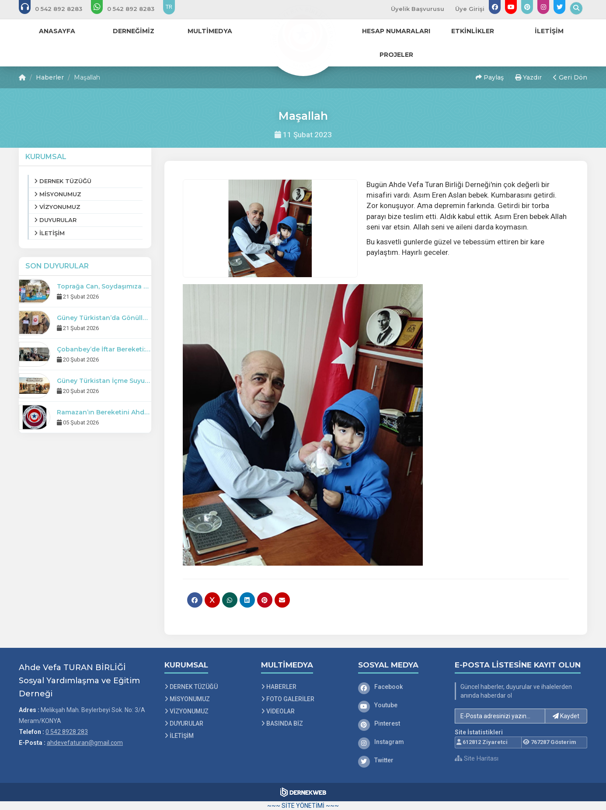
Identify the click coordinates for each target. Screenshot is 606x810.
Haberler (50, 77)
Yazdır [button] (528, 77)
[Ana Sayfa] (303, 36)
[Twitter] (400, 760)
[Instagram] (400, 741)
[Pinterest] (400, 723)
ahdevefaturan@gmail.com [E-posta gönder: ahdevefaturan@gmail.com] (85, 742)
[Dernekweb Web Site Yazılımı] (303, 792)
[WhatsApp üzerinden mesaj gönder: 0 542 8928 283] (128, 8)
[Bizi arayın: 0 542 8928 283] (56, 8)
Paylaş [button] (490, 77)
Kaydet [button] (566, 716)
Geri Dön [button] (570, 77)
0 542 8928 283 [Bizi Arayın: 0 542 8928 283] (66, 731)
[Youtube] (400, 705)
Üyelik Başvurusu (417, 8)
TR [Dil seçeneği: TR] (169, 6)
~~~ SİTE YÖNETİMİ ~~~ (303, 805)
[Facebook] (400, 686)
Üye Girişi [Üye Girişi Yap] (469, 8)
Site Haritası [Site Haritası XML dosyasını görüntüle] (476, 758)
